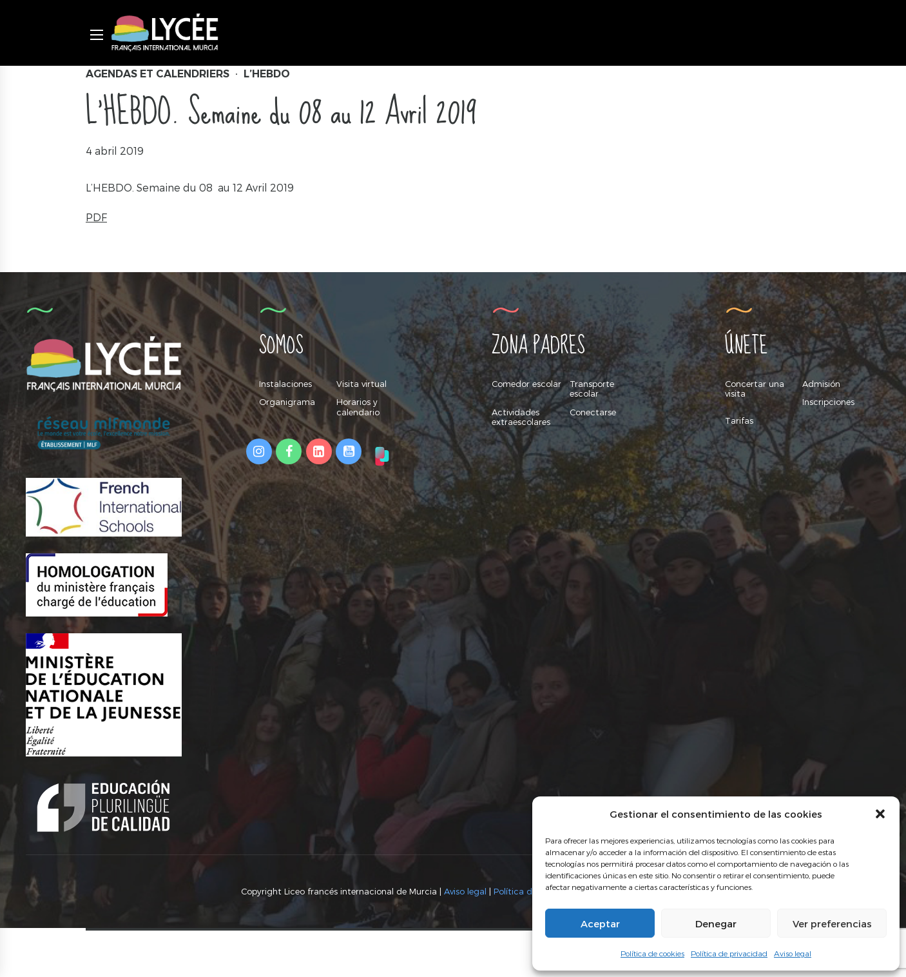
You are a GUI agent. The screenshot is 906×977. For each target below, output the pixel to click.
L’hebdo (267, 74)
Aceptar (600, 923)
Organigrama (287, 402)
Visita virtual (361, 384)
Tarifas (739, 420)
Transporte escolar (592, 389)
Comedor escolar (526, 384)
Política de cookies (652, 953)
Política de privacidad (729, 953)
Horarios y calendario (358, 407)
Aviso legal (792, 953)
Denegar (716, 923)
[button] (880, 813)
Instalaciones (285, 384)
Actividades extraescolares (521, 417)
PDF (96, 217)
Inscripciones (828, 402)
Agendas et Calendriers (157, 74)
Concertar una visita (754, 389)
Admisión (821, 384)
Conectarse (593, 412)
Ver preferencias (832, 923)
